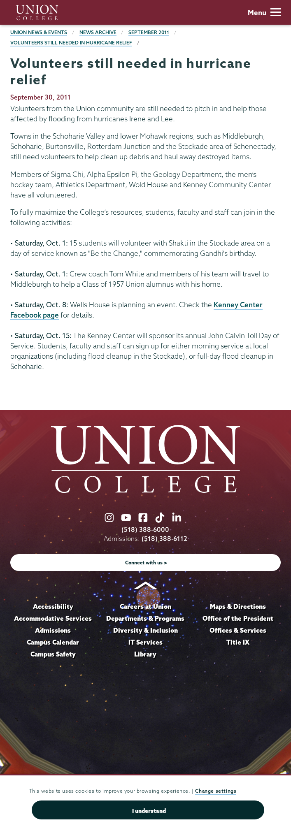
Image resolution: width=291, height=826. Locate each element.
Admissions (53, 630)
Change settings (215, 791)
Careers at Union (145, 606)
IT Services (145, 642)
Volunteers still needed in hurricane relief (71, 42)
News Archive (97, 32)
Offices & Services (238, 630)
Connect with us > (146, 562)
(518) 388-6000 (145, 530)
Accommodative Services (53, 618)
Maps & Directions (238, 606)
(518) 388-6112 (164, 539)
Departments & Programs (145, 618)
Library (145, 654)
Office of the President (238, 618)
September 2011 (148, 32)
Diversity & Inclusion (145, 630)
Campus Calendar (53, 642)
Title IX (237, 642)
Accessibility (53, 606)
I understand (149, 810)
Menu (264, 12)
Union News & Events (38, 32)
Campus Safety (53, 654)
